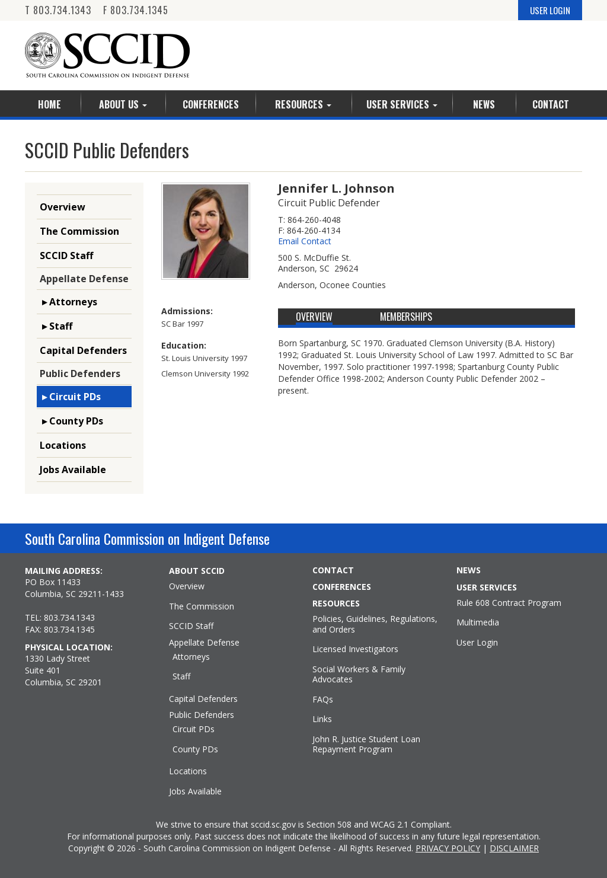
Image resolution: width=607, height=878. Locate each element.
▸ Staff (56, 326)
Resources (303, 104)
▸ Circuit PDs (70, 396)
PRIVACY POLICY (448, 848)
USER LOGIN (550, 10)
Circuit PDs (193, 729)
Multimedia (477, 622)
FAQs (322, 699)
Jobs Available (73, 469)
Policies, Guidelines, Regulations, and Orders (374, 624)
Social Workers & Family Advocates (358, 674)
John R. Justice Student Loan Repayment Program (366, 744)
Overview (62, 206)
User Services (401, 104)
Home (49, 104)
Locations (63, 445)
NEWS (468, 570)
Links (322, 719)
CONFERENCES (341, 587)
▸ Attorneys (68, 301)
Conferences (211, 104)
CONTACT (333, 570)
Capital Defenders (83, 350)
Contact (550, 104)
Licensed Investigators (355, 649)
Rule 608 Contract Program (508, 603)
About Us (123, 104)
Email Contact (304, 241)
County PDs (195, 749)
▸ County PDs (71, 420)
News (484, 104)
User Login (477, 642)
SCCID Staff (66, 255)
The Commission (79, 231)
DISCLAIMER (514, 848)
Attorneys (191, 657)
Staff (181, 676)
